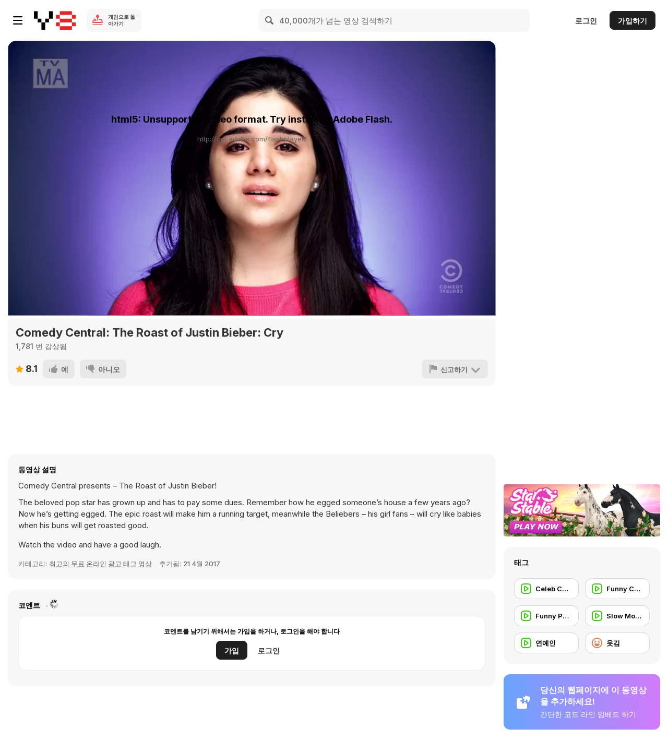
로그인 (586, 20)
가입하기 (632, 20)
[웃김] (617, 642)
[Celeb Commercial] (546, 588)
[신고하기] (455, 369)
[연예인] (546, 642)
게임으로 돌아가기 (121, 20)
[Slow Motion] (617, 615)
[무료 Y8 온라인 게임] (54, 20)
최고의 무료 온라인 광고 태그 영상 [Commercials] (100, 563)
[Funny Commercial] (617, 588)
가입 (231, 650)
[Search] (269, 20)
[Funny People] (546, 615)
